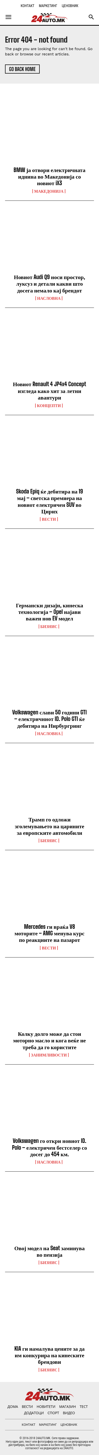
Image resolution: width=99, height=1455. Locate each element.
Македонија (49, 191)
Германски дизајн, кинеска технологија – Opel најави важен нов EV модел (49, 612)
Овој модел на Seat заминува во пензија (49, 1251)
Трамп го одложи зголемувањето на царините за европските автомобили (49, 826)
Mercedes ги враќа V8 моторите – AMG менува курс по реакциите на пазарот (50, 933)
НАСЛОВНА (49, 298)
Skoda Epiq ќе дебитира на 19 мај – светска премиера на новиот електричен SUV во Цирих (49, 501)
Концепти (49, 406)
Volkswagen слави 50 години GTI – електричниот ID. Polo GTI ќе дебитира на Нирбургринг (49, 719)
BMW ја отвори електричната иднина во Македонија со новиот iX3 (49, 177)
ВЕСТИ (49, 519)
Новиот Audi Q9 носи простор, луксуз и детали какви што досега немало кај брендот (49, 284)
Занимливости (49, 1055)
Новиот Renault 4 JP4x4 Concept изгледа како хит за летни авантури (49, 391)
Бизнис (49, 626)
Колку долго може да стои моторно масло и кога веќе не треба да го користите (49, 1040)
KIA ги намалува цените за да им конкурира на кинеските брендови (49, 1355)
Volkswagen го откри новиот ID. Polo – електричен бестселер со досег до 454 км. (49, 1147)
